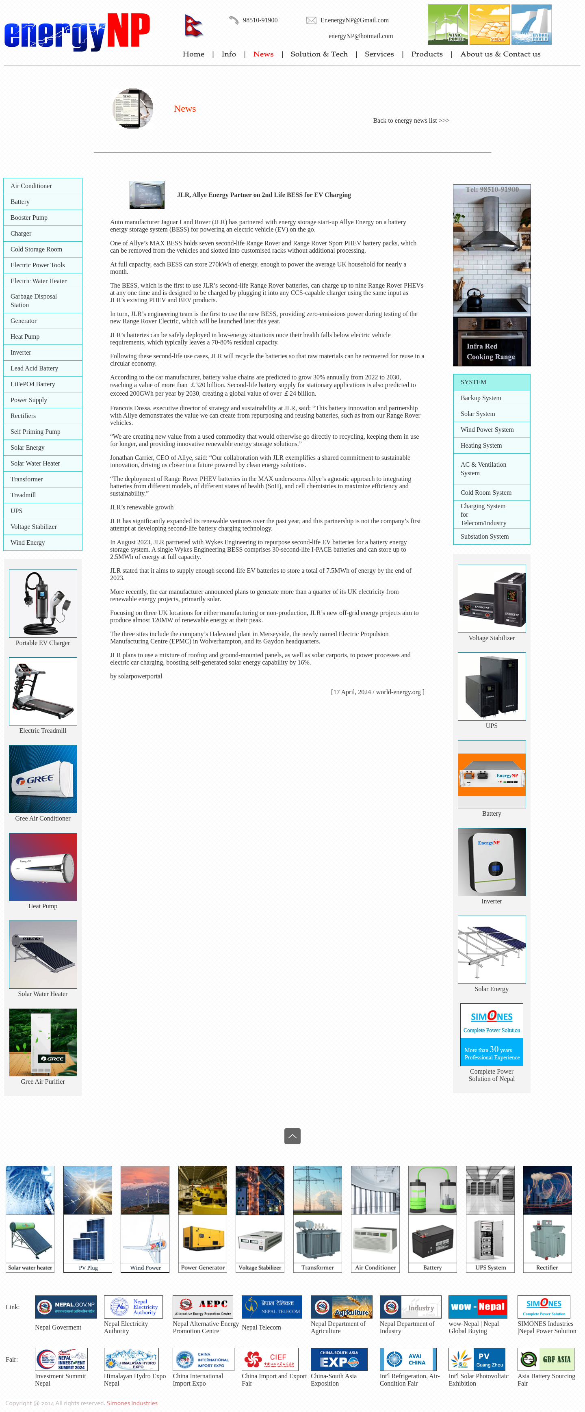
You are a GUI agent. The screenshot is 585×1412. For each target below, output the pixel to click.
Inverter (21, 352)
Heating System (481, 445)
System (470, 473)
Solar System (478, 413)
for (464, 514)
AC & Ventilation (484, 464)
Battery (20, 201)
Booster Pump (29, 217)
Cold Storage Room (36, 249)
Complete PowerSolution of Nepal (492, 1075)
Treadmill (23, 495)
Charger (21, 233)
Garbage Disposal (34, 296)
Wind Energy (28, 542)
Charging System (483, 505)
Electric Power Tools (38, 265)
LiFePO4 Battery (33, 384)
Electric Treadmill (43, 730)
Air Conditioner (31, 185)
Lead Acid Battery (34, 368)
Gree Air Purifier (43, 1081)
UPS (16, 510)
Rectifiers (23, 415)
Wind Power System (487, 429)
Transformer (27, 479)
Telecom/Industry (484, 523)
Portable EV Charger (43, 642)
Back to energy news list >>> (411, 120)
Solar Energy (28, 447)
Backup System (481, 397)
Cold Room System (486, 492)
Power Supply (29, 399)
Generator (24, 320)
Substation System (485, 536)
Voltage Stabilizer (34, 526)
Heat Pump (25, 336)
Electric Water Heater (39, 280)
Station (20, 304)
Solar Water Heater (35, 463)
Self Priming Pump (36, 431)
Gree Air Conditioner (43, 818)
